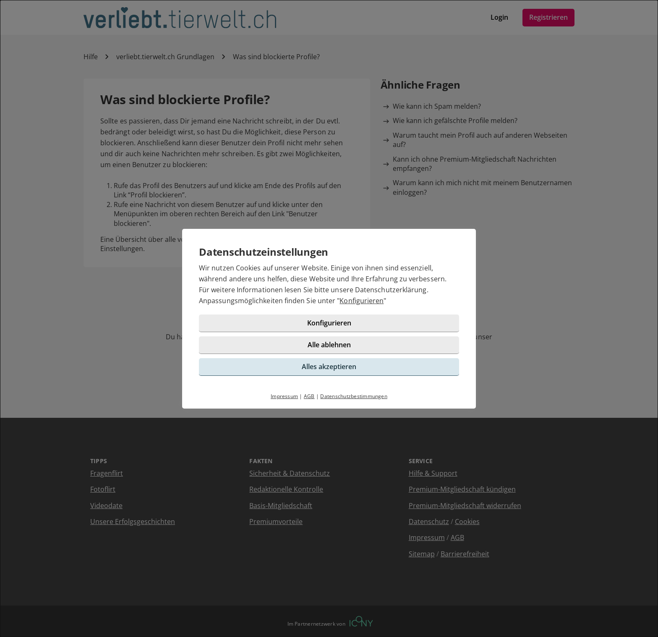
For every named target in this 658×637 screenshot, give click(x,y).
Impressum (284, 396)
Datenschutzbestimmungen (353, 396)
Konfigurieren (361, 300)
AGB (309, 396)
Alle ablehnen (329, 344)
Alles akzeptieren (329, 366)
